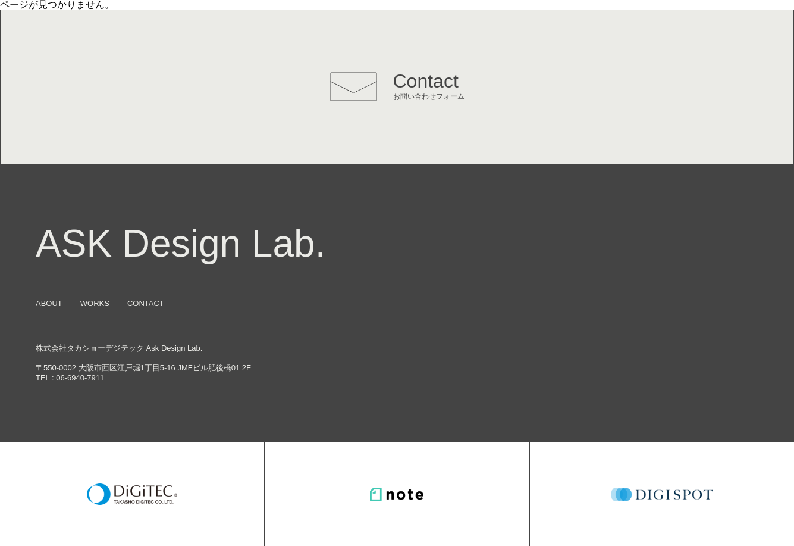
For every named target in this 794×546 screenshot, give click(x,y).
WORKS (94, 303)
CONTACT (145, 303)
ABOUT (49, 303)
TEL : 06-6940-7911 (70, 377)
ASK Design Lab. (180, 243)
